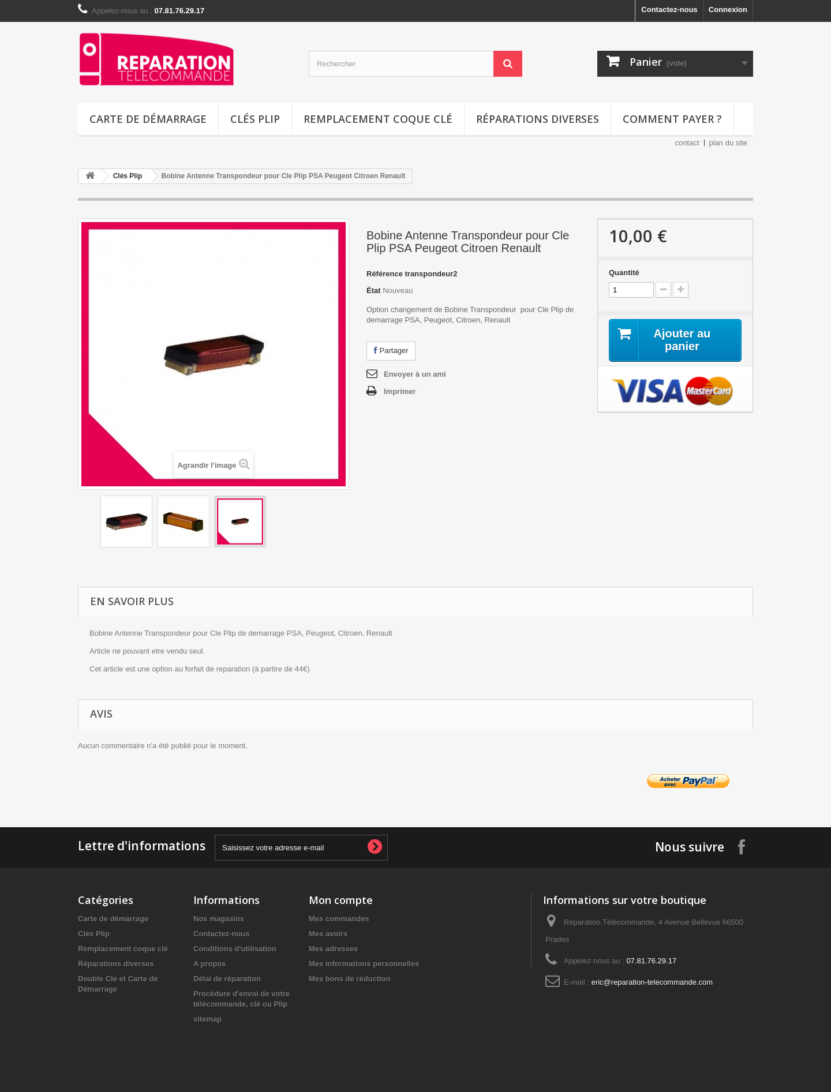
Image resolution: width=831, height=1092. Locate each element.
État (373, 290)
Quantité (624, 272)
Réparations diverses (537, 119)
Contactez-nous (669, 9)
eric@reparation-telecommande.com (652, 982)
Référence (384, 273)
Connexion (728, 9)
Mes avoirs (328, 933)
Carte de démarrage (148, 119)
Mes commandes (339, 918)
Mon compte (341, 900)
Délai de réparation (227, 978)
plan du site (728, 142)
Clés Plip (255, 119)
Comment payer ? (672, 119)
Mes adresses (333, 948)
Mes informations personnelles (364, 963)
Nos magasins (218, 918)
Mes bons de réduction (350, 978)
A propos (209, 963)
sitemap (207, 1019)
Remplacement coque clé (378, 119)
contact (687, 142)
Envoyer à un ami (415, 374)
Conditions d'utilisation (234, 948)
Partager (391, 350)
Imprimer (400, 391)
